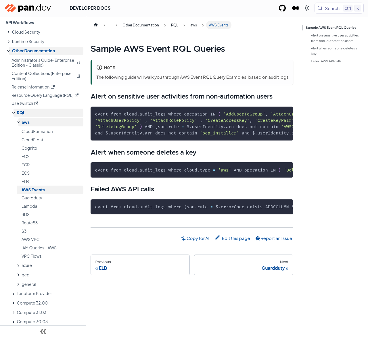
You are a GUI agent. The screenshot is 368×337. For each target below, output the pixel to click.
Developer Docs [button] (90, 8)
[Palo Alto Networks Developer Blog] (295, 8)
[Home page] (96, 25)
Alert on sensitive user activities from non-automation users (335, 38)
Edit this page (232, 237)
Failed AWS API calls (326, 61)
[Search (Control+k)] (339, 8)
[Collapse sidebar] (43, 331)
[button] (46, 32)
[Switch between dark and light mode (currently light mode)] (306, 8)
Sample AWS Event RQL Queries (331, 27)
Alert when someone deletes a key (334, 51)
